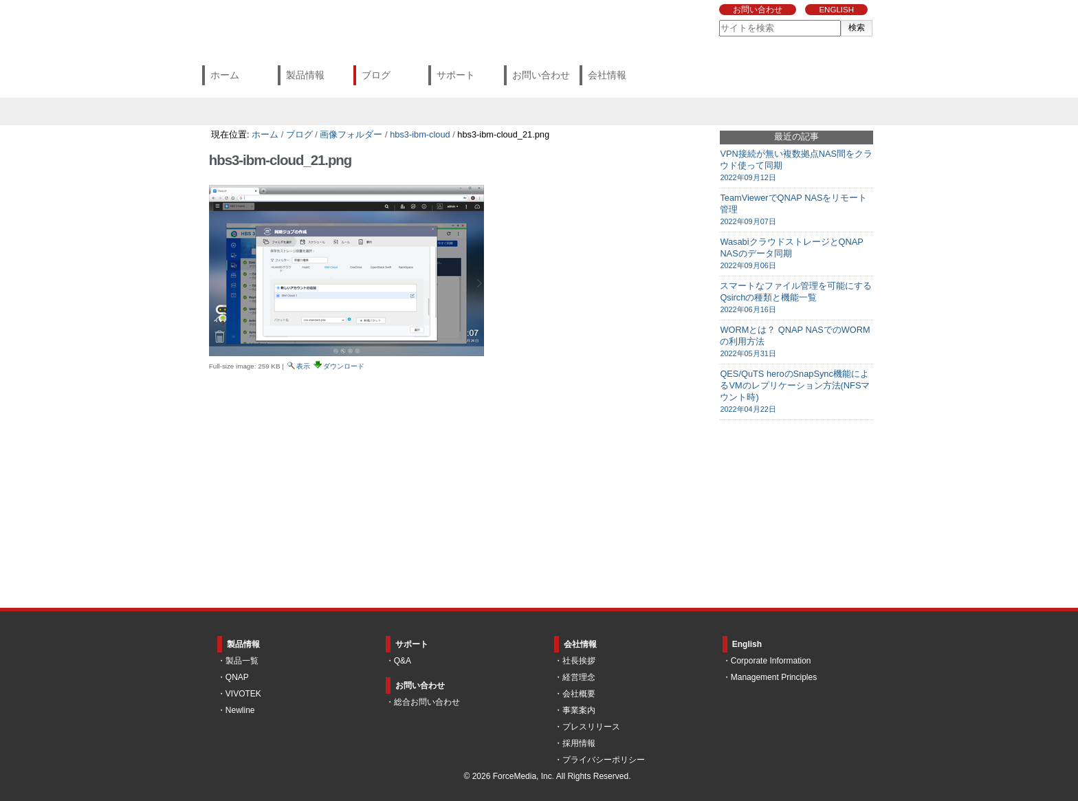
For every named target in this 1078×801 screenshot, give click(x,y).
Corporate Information (771, 661)
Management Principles (774, 677)
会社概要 (578, 694)
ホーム (224, 74)
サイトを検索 (718, 19)
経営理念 (578, 677)
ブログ (376, 74)
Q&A (402, 661)
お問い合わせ (757, 10)
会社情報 (607, 74)
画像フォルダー (351, 134)
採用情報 (578, 743)
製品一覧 (242, 661)
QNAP (237, 677)
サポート (456, 74)
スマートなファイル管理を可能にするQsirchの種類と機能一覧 (796, 298)
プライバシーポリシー (603, 760)
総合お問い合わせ (427, 702)
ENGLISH (836, 10)
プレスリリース (591, 727)
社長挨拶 (578, 661)
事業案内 (578, 710)
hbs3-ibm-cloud (420, 134)
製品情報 (305, 74)
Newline (240, 710)
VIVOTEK (243, 694)
